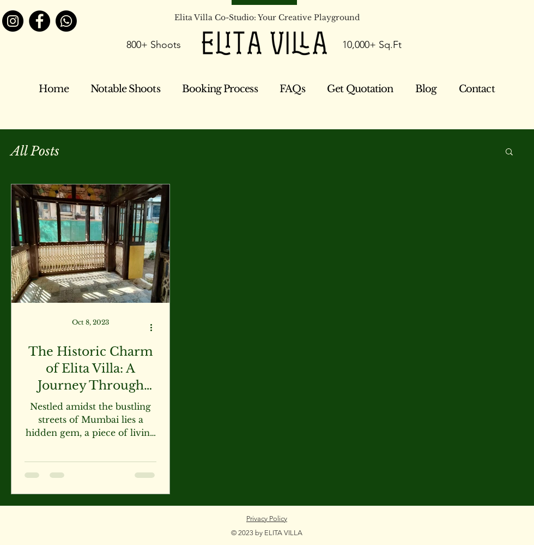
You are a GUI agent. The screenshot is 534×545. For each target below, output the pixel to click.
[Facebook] (39, 21)
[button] (509, 152)
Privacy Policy (266, 518)
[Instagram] (12, 21)
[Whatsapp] (66, 21)
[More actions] (154, 327)
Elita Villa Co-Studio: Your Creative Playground (267, 17)
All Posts (35, 151)
